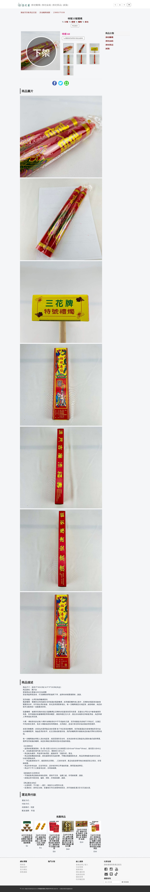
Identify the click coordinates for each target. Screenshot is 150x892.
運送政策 (79, 876)
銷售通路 (23, 872)
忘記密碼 (79, 867)
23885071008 (59, 12)
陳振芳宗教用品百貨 (29, 12)
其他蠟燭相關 (45, 12)
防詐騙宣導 (80, 879)
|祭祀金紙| (46, 5)
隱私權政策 (80, 872)
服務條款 (79, 869)
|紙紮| (65, 5)
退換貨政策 (80, 874)
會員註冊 (79, 864)
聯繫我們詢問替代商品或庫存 (73, 38)
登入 (86, 864)
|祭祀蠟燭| (36, 5)
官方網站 (23, 869)
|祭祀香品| (57, 5)
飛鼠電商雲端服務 (65, 888)
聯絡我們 (23, 867)
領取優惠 (125, 882)
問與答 (22, 864)
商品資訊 (75, 26)
